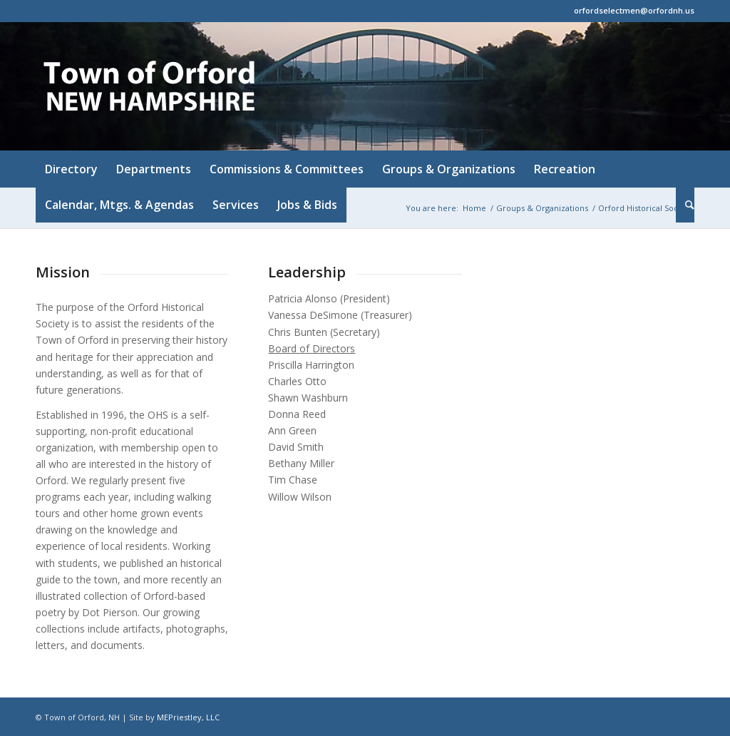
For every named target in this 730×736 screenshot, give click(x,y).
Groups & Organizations (542, 208)
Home (474, 208)
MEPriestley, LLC (188, 717)
